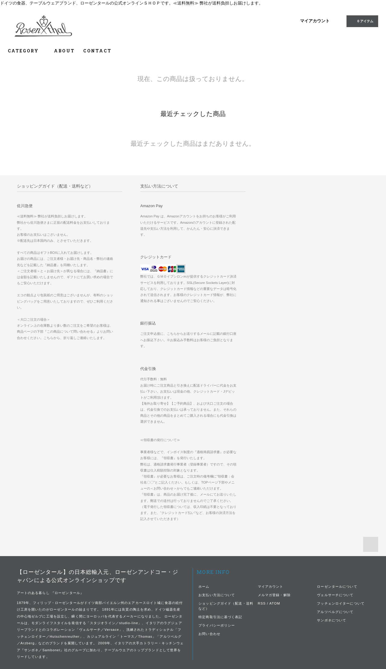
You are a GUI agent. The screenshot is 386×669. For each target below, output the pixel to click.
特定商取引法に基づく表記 (220, 617)
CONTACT (97, 51)
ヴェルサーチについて (335, 595)
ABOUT (64, 51)
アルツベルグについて (335, 612)
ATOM (274, 603)
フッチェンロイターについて (341, 603)
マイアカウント (315, 20)
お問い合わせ (209, 634)
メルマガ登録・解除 (274, 595)
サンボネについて (331, 620)
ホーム (203, 586)
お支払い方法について (216, 595)
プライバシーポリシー (216, 625)
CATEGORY (27, 51)
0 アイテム (361, 20)
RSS (262, 603)
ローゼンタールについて (337, 586)
